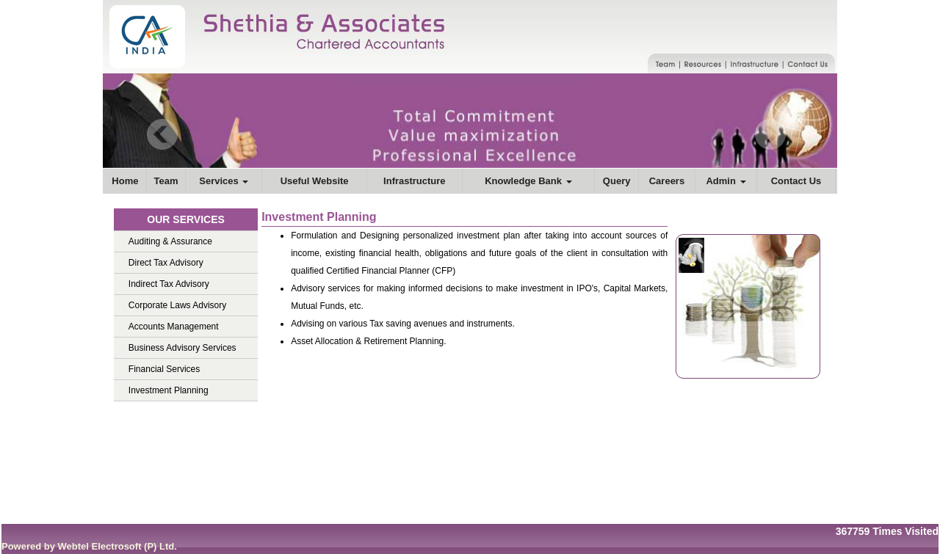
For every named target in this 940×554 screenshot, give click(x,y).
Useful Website (315, 180)
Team (166, 180)
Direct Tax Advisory (166, 263)
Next (770, 134)
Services (223, 180)
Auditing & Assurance (170, 241)
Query (617, 180)
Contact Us (796, 180)
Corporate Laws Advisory (177, 305)
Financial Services (164, 369)
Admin (725, 180)
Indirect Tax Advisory (169, 284)
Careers (666, 180)
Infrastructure (414, 180)
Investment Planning (169, 390)
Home (125, 180)
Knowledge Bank (528, 180)
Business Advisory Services (182, 348)
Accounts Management (174, 326)
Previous (162, 134)
